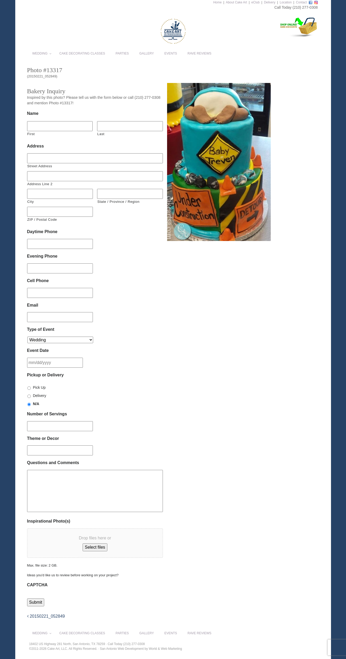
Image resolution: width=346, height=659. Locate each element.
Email (32, 305)
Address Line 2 (40, 184)
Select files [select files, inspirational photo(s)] (95, 547)
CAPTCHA (37, 585)
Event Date (38, 350)
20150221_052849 (46, 616)
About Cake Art (236, 2)
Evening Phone (42, 256)
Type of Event (40, 329)
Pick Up (39, 387)
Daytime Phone (42, 231)
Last (100, 134)
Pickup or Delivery (45, 375)
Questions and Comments (53, 462)
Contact (301, 2)
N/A (36, 404)
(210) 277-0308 (305, 7)
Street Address (39, 166)
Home (217, 2)
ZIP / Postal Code (42, 220)
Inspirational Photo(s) (48, 521)
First (31, 134)
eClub (255, 2)
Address (35, 146)
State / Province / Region (118, 202)
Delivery (269, 2)
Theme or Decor (43, 438)
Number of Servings (47, 414)
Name (33, 113)
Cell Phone (38, 280)
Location (286, 2)
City (30, 202)
